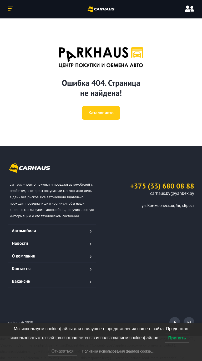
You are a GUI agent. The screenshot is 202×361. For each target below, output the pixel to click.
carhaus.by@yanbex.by (172, 193)
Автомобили (24, 231)
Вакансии (21, 281)
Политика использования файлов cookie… (118, 351)
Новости (20, 243)
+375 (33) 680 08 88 (162, 185)
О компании (23, 256)
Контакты (21, 268)
